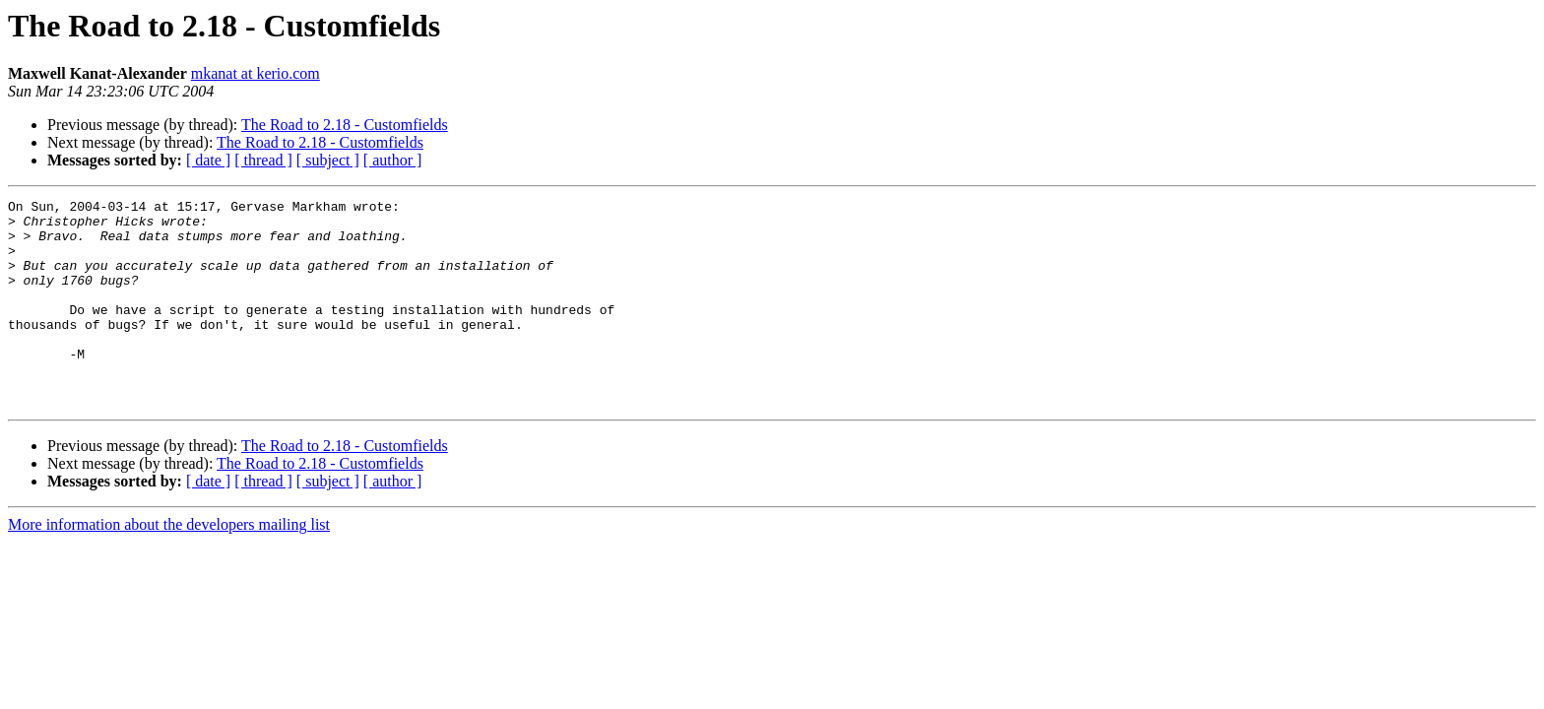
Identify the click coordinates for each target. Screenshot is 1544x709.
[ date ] (208, 160)
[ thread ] (263, 160)
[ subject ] (327, 160)
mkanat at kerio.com (255, 73)
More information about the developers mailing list (169, 565)
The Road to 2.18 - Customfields (344, 124)
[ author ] (392, 160)
